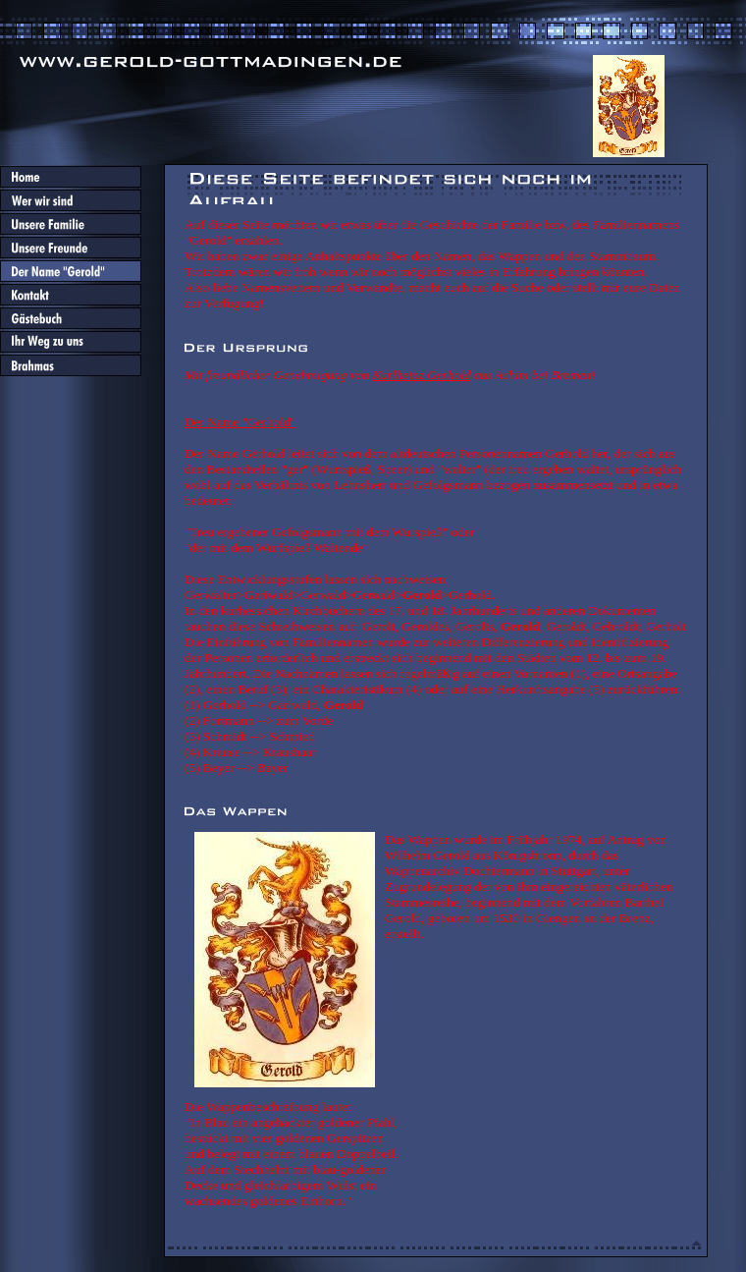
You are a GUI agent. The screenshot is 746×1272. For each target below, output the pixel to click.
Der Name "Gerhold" (240, 422)
